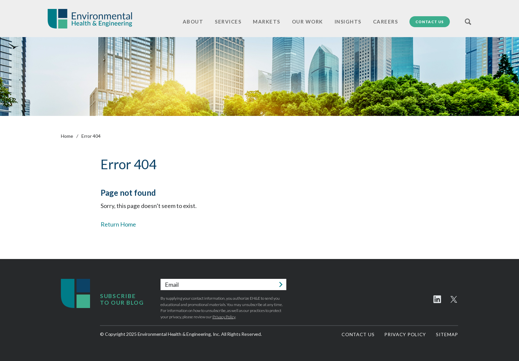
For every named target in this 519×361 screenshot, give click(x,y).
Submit (280, 284)
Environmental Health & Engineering (90, 18)
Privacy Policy (223, 316)
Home (67, 136)
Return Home (118, 224)
